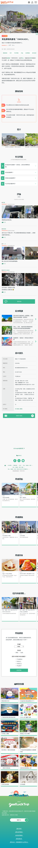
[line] (23, 460)
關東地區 (15, 465)
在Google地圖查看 (18, 448)
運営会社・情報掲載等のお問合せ (19, 842)
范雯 (4, 202)
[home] (7, 2)
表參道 (8, 58)
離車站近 (20, 455)
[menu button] (35, 2)
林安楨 (4, 228)
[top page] (5, 465)
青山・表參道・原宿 (27, 465)
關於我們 (19, 828)
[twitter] (19, 460)
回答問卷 (19, 670)
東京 (20, 465)
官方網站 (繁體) (18, 408)
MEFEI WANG (6, 270)
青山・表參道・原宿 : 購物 (18, 467)
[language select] (29, 2)
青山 (22, 58)
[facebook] (14, 460)
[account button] (32, 2)
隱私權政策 (19, 838)
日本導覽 (9, 465)
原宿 (31, 58)
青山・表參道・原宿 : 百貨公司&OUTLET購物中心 (18, 469)
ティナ (4, 243)
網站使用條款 (19, 832)
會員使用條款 (19, 835)
